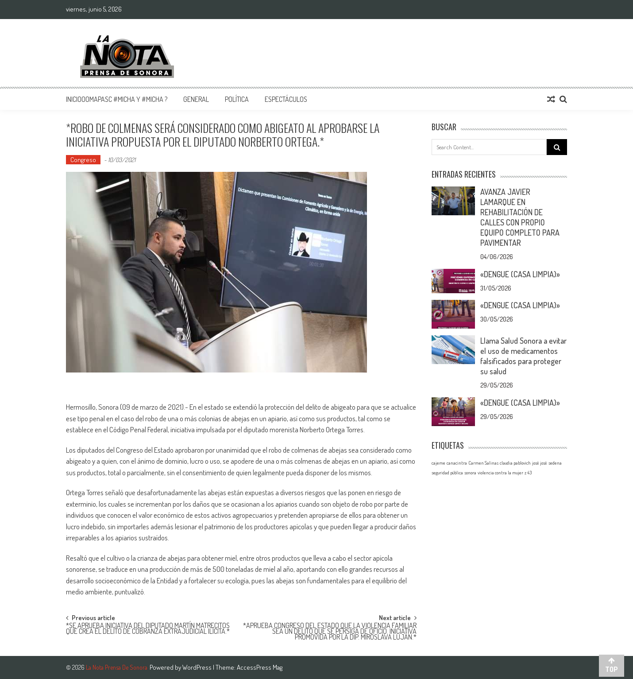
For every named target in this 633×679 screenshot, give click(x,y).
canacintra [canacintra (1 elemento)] (457, 463)
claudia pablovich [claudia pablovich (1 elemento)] (515, 463)
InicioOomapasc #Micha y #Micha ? (116, 99)
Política (237, 99)
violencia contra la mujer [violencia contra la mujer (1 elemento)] (500, 472)
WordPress (197, 667)
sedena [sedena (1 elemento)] (555, 463)
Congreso (83, 159)
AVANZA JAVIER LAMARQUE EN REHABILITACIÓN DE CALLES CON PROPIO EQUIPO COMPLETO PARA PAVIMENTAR (520, 217)
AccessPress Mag (259, 667)
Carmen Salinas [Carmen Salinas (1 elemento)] (483, 463)
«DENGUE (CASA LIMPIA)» (520, 274)
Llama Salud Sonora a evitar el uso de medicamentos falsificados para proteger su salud (523, 356)
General (196, 99)
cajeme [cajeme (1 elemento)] (438, 463)
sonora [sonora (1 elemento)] (470, 472)
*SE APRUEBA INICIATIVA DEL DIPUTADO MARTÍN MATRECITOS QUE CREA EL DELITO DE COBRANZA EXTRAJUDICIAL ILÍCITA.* (148, 629)
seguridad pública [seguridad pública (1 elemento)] (447, 472)
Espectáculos (286, 99)
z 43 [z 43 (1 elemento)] (528, 472)
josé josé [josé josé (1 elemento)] (539, 463)
